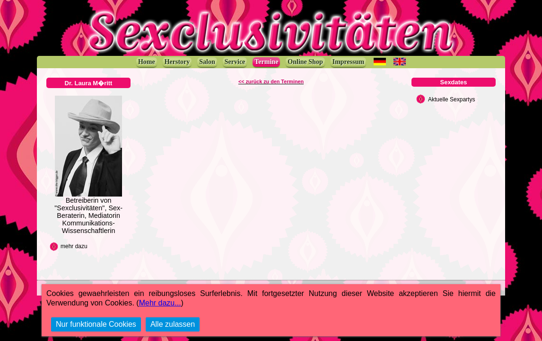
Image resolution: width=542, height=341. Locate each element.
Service (235, 61)
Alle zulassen (172, 324)
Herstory (177, 61)
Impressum (348, 61)
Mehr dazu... (160, 303)
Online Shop (305, 61)
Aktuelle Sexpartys (451, 99)
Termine (266, 61)
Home (146, 61)
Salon (207, 61)
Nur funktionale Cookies (96, 324)
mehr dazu (74, 246)
